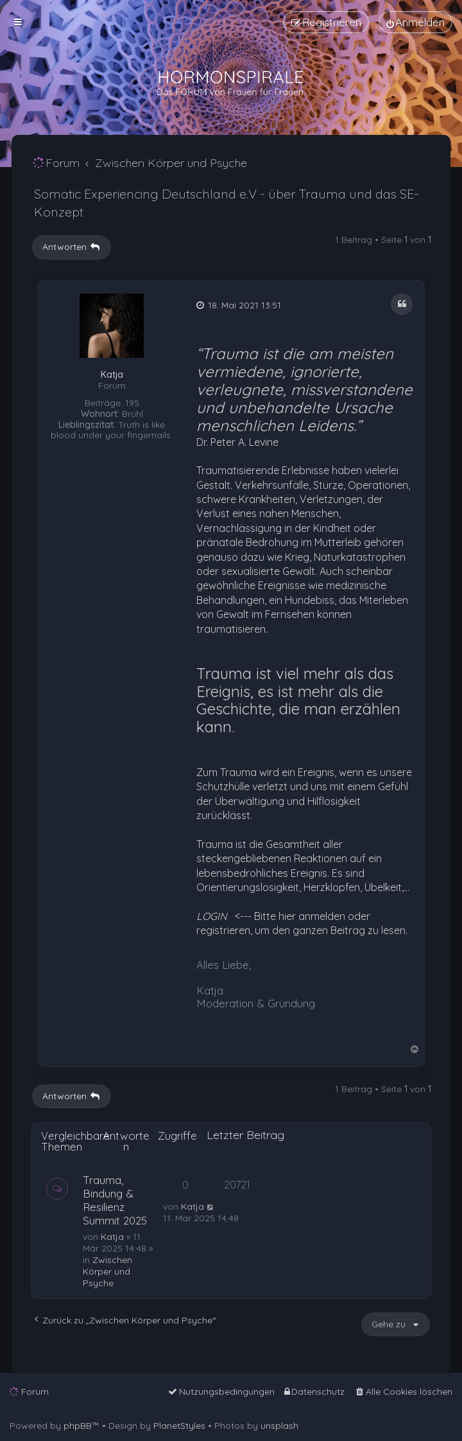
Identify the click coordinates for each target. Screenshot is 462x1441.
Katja (112, 374)
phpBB (78, 1425)
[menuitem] (415, 22)
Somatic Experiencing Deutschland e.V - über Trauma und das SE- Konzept (226, 203)
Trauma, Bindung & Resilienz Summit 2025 (115, 1200)
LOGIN (211, 916)
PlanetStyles (179, 1425)
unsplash (279, 1425)
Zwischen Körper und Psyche (107, 1271)
